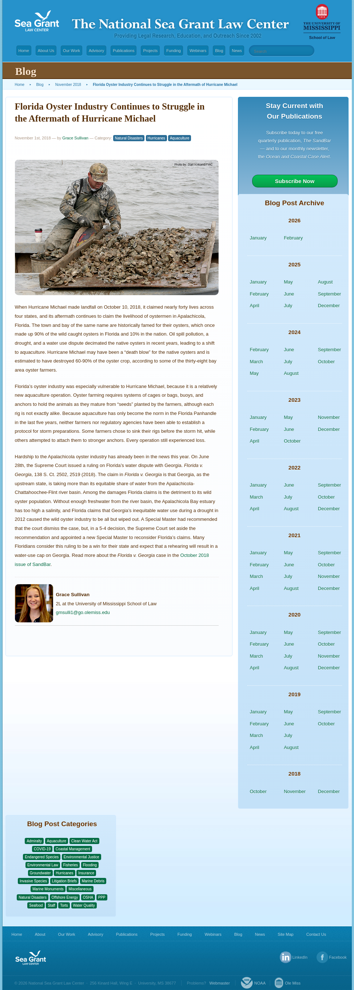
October (326, 361)
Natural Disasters (129, 138)
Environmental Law (42, 865)
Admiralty (34, 841)
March (256, 361)
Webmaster (220, 983)
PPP (102, 897)
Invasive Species (33, 881)
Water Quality (84, 905)
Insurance (86, 873)
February (293, 238)
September (329, 294)
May (288, 282)
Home (24, 50)
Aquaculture (179, 138)
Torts (64, 905)
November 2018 (68, 85)
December (329, 305)
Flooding (90, 865)
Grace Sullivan (75, 138)
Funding (173, 50)
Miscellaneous (79, 889)
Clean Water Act (84, 841)
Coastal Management (73, 849)
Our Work (71, 50)
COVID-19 (42, 849)
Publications (123, 50)
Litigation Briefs (64, 881)
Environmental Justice (81, 857)
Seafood (36, 905)
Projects (150, 50)
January (258, 238)
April (254, 305)
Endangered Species (42, 857)
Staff (51, 905)
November (329, 417)
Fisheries (70, 865)
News (237, 50)
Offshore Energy (65, 897)
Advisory (96, 50)
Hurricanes (156, 138)
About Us (46, 50)
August (325, 282)
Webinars (198, 50)
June (289, 294)
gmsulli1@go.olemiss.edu (83, 612)
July (288, 305)
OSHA (88, 897)
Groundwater (40, 873)
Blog (219, 50)
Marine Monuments (48, 889)
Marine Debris (93, 881)
